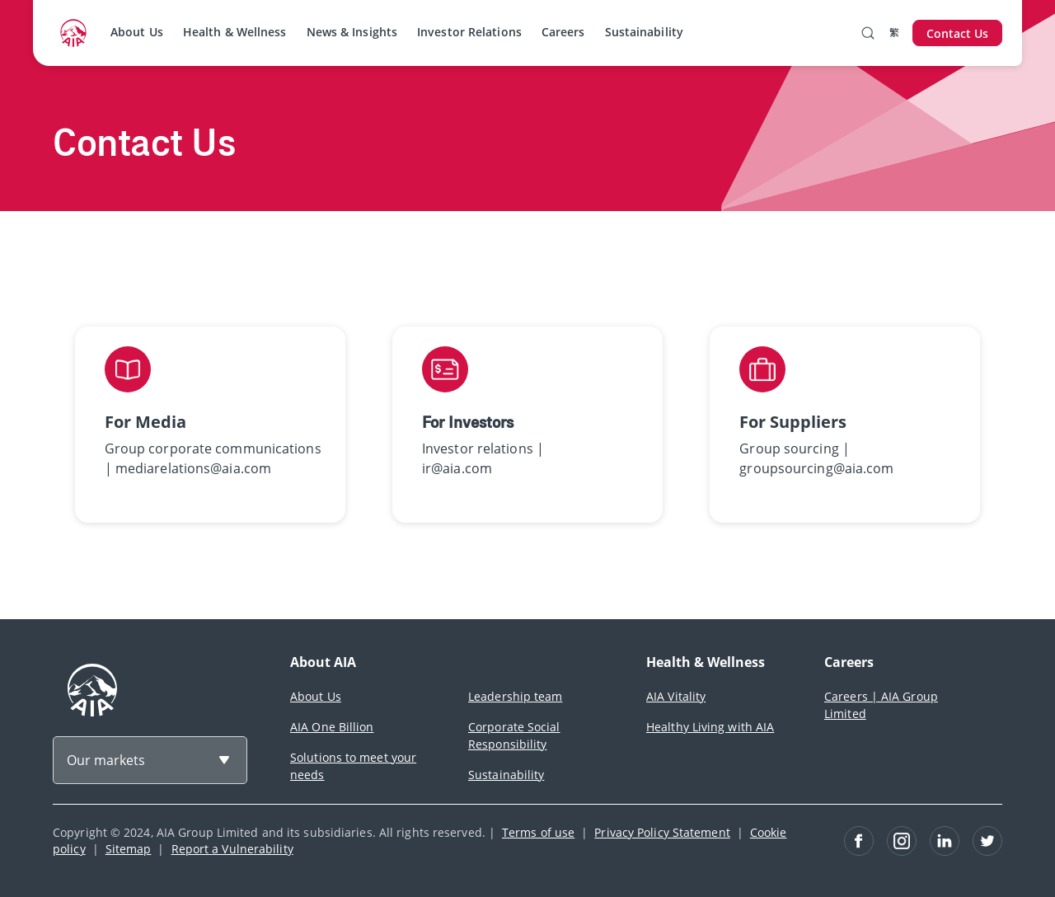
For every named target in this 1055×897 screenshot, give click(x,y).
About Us (136, 32)
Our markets (106, 760)
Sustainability (644, 32)
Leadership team (515, 696)
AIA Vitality (676, 696)
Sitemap (129, 849)
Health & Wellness (235, 32)
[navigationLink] (73, 33)
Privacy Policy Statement (661, 832)
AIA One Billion (332, 727)
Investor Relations (469, 32)
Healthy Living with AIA (710, 727)
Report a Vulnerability (232, 849)
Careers (563, 32)
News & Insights (352, 32)
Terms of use (538, 832)
